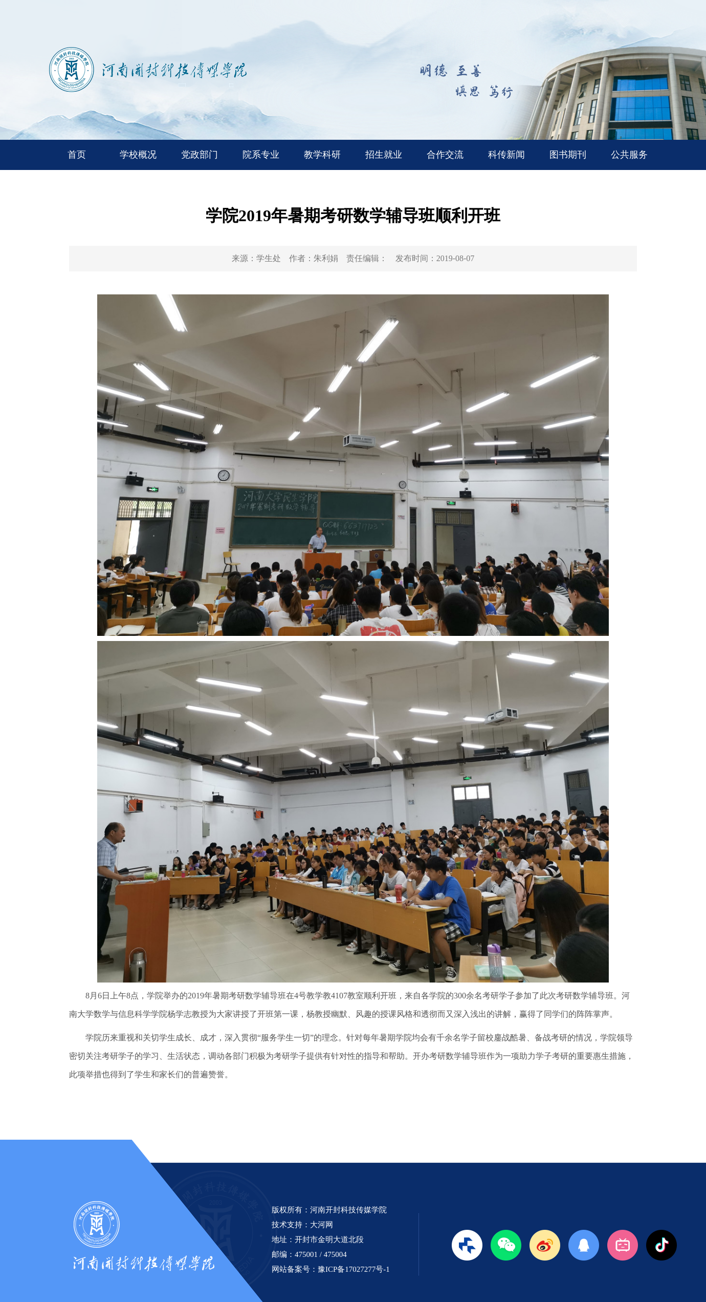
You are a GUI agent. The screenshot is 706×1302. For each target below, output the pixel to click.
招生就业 (383, 155)
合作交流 (445, 155)
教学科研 (322, 155)
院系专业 (260, 155)
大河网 (321, 1225)
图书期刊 (567, 155)
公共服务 (629, 155)
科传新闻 (506, 155)
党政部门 (199, 155)
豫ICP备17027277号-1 (354, 1269)
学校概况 (138, 155)
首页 (77, 155)
